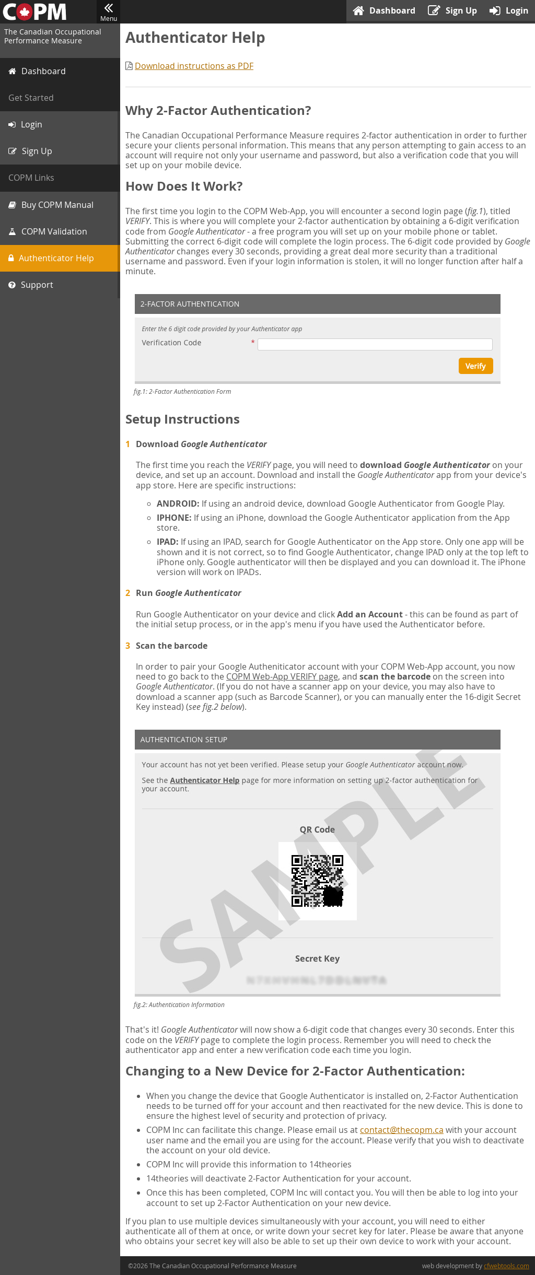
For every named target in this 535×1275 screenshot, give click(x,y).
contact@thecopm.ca (402, 1130)
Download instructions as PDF (194, 66)
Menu (108, 12)
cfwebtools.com (506, 1265)
